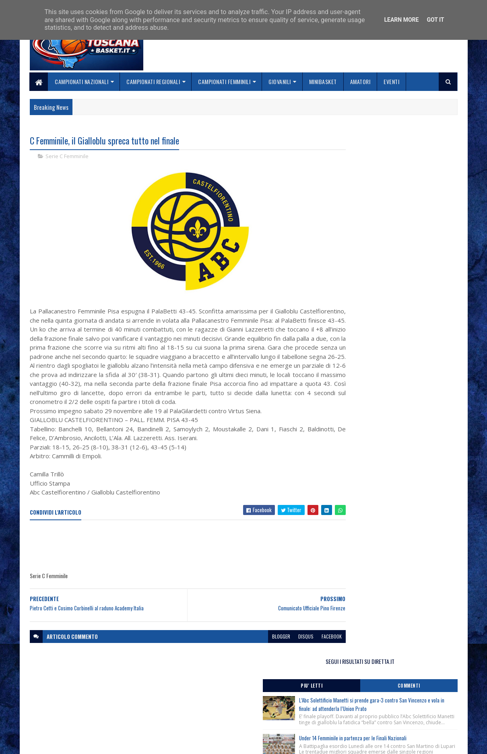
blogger (250, 646)
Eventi (392, 81)
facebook (301, 646)
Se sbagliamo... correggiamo (211, 720)
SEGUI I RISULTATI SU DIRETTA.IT (393, 142)
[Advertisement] (176, 556)
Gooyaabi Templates (135, 743)
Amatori (360, 81)
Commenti (425, 167)
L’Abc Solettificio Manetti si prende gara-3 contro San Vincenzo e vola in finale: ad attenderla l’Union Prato (407, 189)
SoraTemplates (67, 743)
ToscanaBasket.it (363, 474)
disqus (275, 646)
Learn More (401, 19)
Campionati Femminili (224, 81)
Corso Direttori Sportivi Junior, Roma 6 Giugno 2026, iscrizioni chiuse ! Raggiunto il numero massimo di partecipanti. (388, 356)
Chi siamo (187, 701)
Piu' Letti (361, 167)
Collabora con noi (197, 711)
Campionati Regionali (153, 81)
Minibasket (323, 81)
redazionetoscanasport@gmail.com (408, 692)
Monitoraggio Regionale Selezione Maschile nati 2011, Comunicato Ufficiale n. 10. (390, 375)
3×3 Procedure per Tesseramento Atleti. (380, 428)
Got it (435, 19)
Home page (189, 691)
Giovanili (280, 81)
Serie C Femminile (67, 157)
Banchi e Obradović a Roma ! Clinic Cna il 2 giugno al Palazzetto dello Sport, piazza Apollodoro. (393, 408)
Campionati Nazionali (82, 81)
